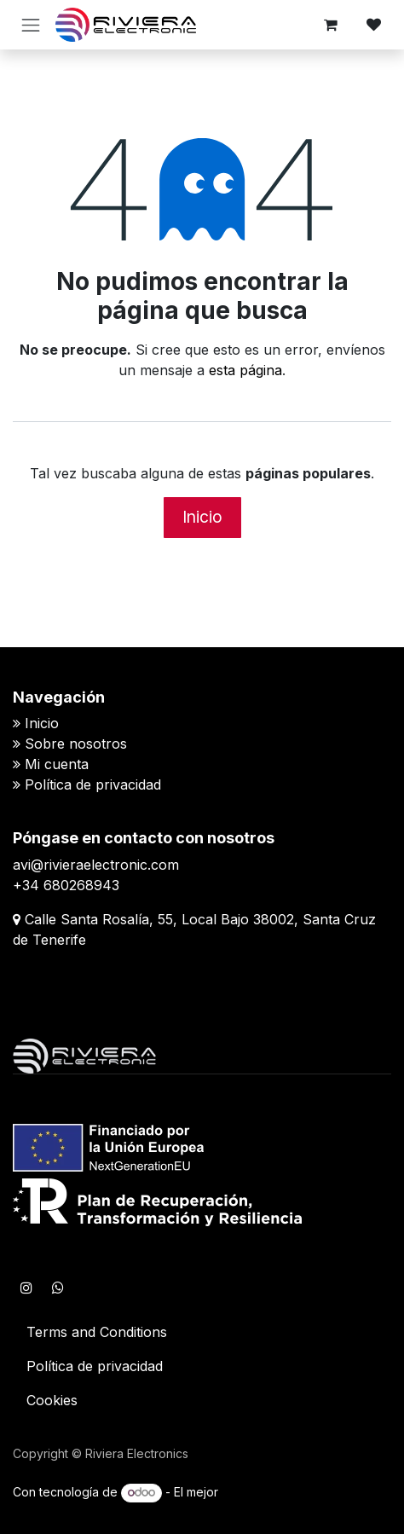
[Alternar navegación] (31, 25)
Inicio (202, 517)
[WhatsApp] (58, 1287)
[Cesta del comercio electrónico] (331, 25)
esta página (245, 370)
